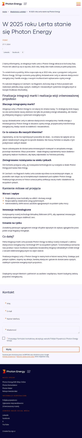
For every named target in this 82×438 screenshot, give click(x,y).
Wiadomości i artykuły (18, 11)
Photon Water (7, 388)
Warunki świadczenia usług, (25, 356)
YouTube (5, 425)
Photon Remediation (9, 385)
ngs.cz (13, 431)
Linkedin (6, 52)
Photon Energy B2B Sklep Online (14, 382)
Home (4, 11)
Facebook (15, 52)
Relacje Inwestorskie (9, 391)
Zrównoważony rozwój (10, 406)
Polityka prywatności (9, 356)
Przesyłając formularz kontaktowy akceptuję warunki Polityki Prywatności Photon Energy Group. (42, 339)
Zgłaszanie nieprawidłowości (12, 403)
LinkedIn (5, 415)
